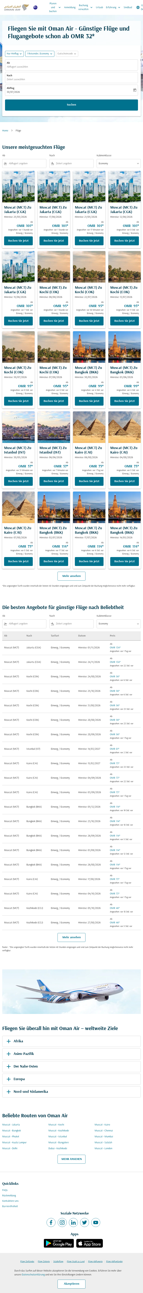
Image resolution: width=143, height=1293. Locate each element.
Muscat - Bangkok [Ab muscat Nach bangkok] (11, 1130)
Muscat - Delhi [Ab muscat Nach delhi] (9, 1148)
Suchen (71, 104)
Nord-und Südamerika (26, 1091)
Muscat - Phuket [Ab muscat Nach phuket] (10, 1136)
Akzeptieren (71, 1283)
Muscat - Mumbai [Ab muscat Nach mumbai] (104, 1136)
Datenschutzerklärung (33, 1274)
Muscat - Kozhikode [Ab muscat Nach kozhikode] (58, 1130)
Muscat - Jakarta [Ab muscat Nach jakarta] (11, 1124)
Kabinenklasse (104, 155)
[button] (39, 54)
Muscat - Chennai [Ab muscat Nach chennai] (104, 1130)
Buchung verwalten (86, 7)
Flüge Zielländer (27, 1262)
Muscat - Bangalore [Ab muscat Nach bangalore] (58, 1142)
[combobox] (27, 164)
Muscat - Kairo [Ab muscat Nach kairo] (102, 1124)
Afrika (14, 1041)
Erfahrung (114, 7)
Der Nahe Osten (21, 1066)
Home (5, 130)
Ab (8, 63)
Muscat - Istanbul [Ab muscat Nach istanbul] (57, 1136)
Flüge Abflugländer (114, 1262)
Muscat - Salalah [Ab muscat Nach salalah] (103, 1142)
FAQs (5, 1190)
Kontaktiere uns (10, 1201)
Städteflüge (58, 1262)
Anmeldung (69, 7)
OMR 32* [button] (83, 36)
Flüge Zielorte (44, 1262)
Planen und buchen (56, 7)
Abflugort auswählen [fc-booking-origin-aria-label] (17, 67)
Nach (9, 75)
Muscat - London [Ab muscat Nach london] (103, 1148)
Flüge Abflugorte (95, 1262)
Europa (15, 1079)
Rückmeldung (9, 1195)
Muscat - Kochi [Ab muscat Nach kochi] (56, 1124)
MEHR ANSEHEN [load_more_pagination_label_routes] (71, 1159)
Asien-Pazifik (19, 1054)
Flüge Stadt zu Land (76, 1262)
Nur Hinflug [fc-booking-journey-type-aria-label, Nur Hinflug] (12, 53)
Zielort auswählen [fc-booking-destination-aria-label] (16, 79)
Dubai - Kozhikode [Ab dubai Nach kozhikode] (57, 1148)
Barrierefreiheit (10, 1206)
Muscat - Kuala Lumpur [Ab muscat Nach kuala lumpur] (14, 1142)
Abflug (10, 88)
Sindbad (128, 7)
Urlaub (99, 7)
